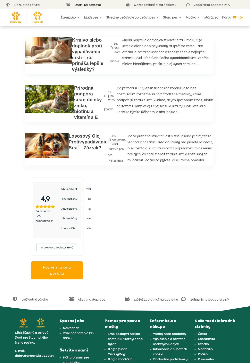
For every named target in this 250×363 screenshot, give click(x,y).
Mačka (191, 17)
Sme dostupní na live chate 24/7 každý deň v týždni (125, 276)
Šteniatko (68, 17)
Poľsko (203, 291)
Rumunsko (206, 296)
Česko (202, 271)
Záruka (158, 302)
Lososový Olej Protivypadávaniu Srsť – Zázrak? (72, 172)
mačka (92, 69)
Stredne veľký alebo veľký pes (130, 17)
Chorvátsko (206, 276)
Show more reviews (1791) (199, 107)
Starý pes (170, 17)
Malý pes (91, 17)
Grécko (203, 281)
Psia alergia (99, 203)
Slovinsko (205, 302)
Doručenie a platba (167, 307)
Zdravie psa (100, 183)
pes (94, 193)
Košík (226, 17)
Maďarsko (205, 286)
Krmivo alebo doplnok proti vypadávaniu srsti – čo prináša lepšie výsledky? (73, 63)
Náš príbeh (71, 265)
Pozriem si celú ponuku (199, 129)
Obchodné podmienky (170, 296)
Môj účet (211, 17)
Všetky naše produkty (169, 271)
